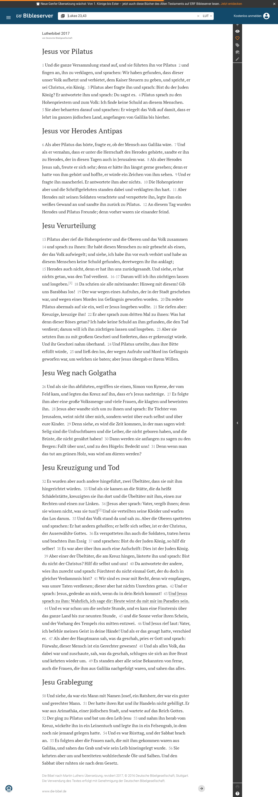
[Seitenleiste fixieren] (273, 27)
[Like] (273, 41)
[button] (274, 4)
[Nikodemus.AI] (8, 788)
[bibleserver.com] (34, 16)
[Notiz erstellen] (273, 62)
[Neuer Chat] (273, 55)
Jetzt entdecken (231, 4)
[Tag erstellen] (273, 48)
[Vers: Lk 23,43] (273, 34)
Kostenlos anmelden (248, 16)
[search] (119, 16)
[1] (88, 283)
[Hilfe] (273, 793)
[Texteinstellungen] (192, 16)
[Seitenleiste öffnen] (273, 424)
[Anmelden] (266, 16)
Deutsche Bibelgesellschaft (77, 38)
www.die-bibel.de (72, 791)
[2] (118, 510)
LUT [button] (181, 16)
